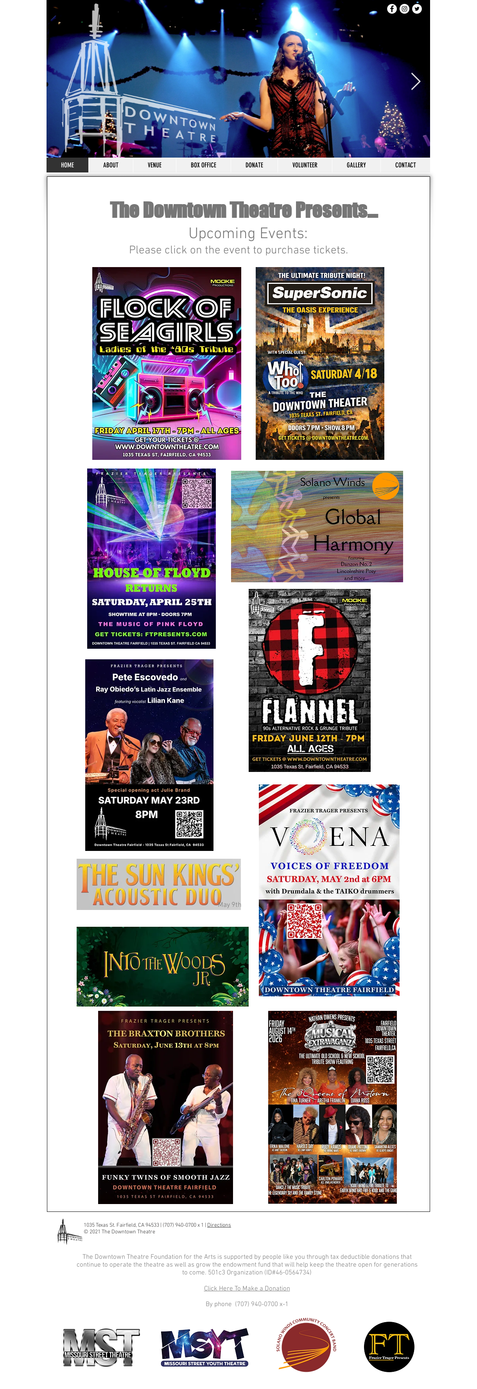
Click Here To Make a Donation (247, 1289)
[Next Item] (415, 82)
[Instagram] (404, 9)
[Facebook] (392, 9)
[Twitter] (417, 9)
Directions (219, 1225)
